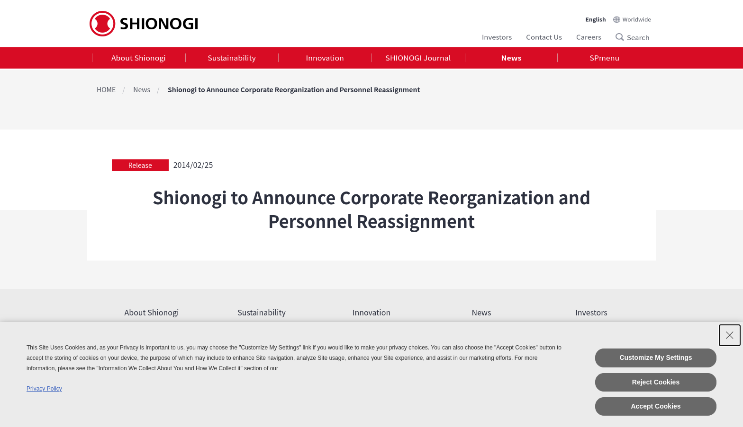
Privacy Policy (44, 388)
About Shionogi (138, 58)
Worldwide (637, 16)
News (511, 58)
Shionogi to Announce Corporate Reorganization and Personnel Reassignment (294, 89)
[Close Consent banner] (729, 335)
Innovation (325, 58)
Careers (588, 36)
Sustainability (232, 58)
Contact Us (544, 36)
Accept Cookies (655, 406)
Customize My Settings (655, 357)
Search (623, 36)
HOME (106, 89)
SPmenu (604, 58)
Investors (497, 36)
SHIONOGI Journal (418, 58)
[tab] (138, 58)
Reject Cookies (656, 382)
